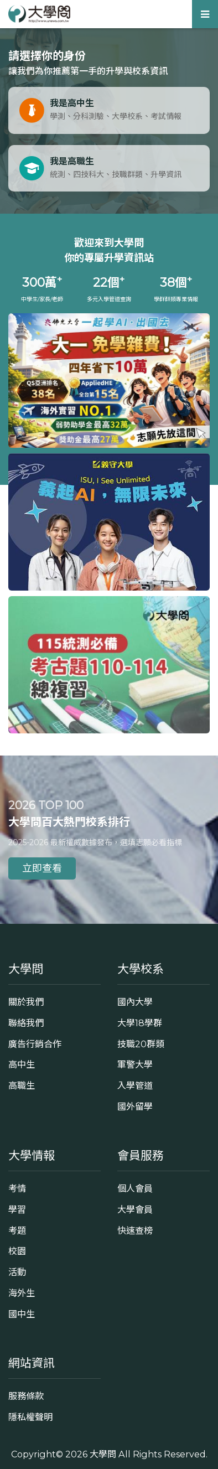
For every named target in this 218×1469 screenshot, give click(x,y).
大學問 (103, 1454)
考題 (17, 1230)
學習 (17, 1209)
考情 (17, 1188)
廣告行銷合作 (34, 1043)
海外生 (21, 1293)
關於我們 (26, 1001)
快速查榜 (135, 1230)
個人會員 (135, 1188)
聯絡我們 (26, 1022)
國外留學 (135, 1106)
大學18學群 (139, 1022)
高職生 (21, 1085)
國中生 (21, 1314)
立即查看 (42, 868)
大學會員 (135, 1209)
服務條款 (26, 1395)
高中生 (21, 1064)
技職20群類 (140, 1043)
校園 (17, 1250)
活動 (17, 1271)
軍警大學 (135, 1064)
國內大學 (135, 1001)
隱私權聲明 (30, 1417)
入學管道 (135, 1085)
